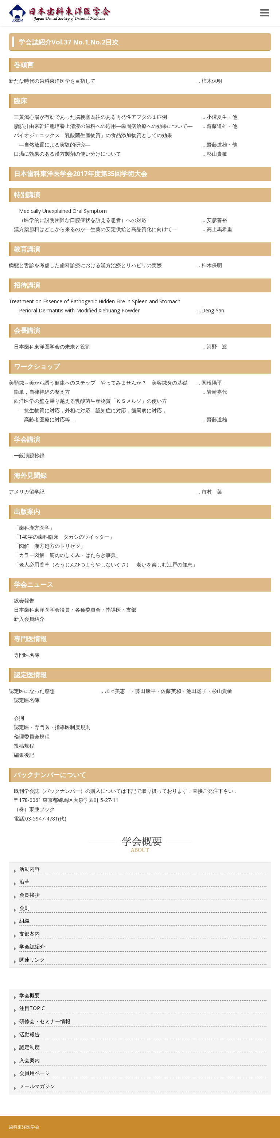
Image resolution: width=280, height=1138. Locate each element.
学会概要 (29, 995)
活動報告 (29, 1034)
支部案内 (29, 933)
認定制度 (29, 1047)
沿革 (24, 881)
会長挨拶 (29, 894)
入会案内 (29, 1060)
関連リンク (32, 959)
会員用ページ (34, 1072)
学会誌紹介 (32, 946)
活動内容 (29, 868)
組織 (24, 920)
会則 (24, 907)
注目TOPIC (32, 1008)
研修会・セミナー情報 (44, 1021)
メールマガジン (37, 1086)
